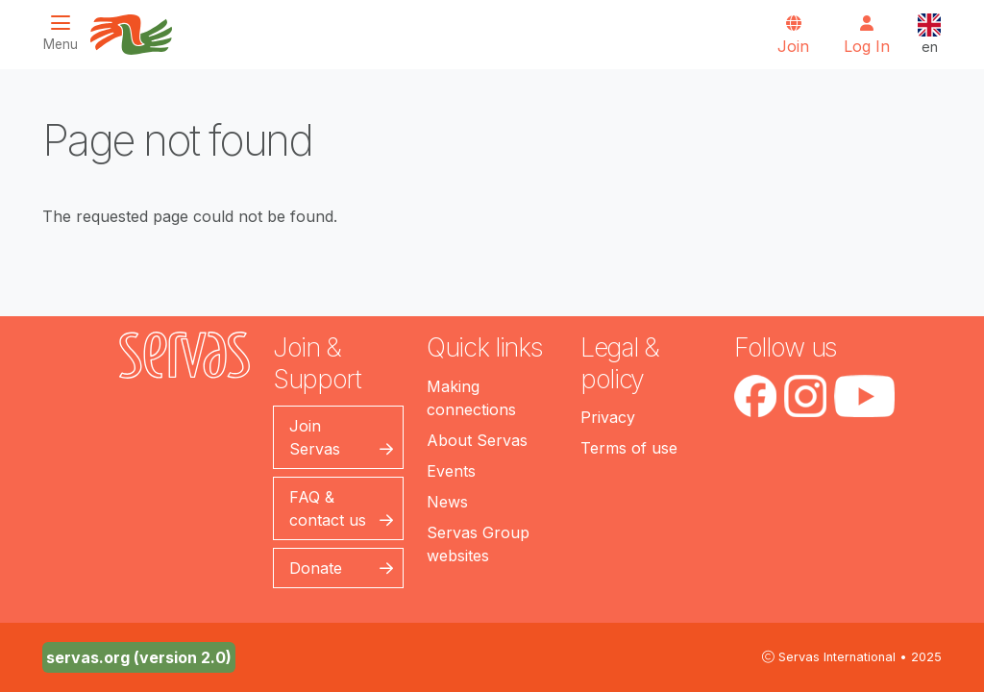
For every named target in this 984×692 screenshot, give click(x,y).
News (447, 501)
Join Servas (314, 437)
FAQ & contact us (327, 508)
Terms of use (628, 447)
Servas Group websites (478, 544)
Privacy (607, 417)
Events (451, 471)
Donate (315, 568)
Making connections (471, 398)
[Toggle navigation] (66, 33)
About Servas (477, 440)
